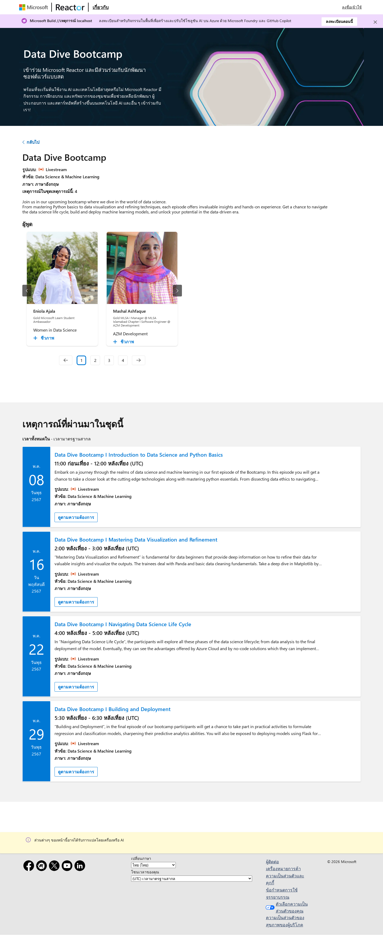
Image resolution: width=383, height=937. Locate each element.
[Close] (375, 22)
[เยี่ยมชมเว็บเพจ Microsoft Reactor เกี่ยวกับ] (100, 7)
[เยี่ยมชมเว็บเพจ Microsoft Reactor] (70, 7)
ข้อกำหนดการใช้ (282, 890)
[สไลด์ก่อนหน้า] (26, 290)
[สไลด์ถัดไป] (177, 290)
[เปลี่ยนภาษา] (153, 865)
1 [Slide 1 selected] (81, 360)
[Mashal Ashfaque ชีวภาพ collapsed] (124, 341)
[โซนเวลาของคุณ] (191, 879)
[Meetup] (42, 866)
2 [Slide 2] (95, 360)
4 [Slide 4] (123, 360)
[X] (55, 866)
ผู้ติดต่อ (272, 861)
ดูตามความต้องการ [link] (76, 517)
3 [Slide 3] (109, 360)
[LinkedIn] (80, 866)
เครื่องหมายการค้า (283, 868)
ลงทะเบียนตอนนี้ (339, 21)
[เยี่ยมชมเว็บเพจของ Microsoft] (34, 7)
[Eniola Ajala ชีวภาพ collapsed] (44, 338)
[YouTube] (68, 866)
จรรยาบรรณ (277, 897)
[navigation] (65, 360)
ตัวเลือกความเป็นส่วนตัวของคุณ (286, 907)
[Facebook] (29, 866)
